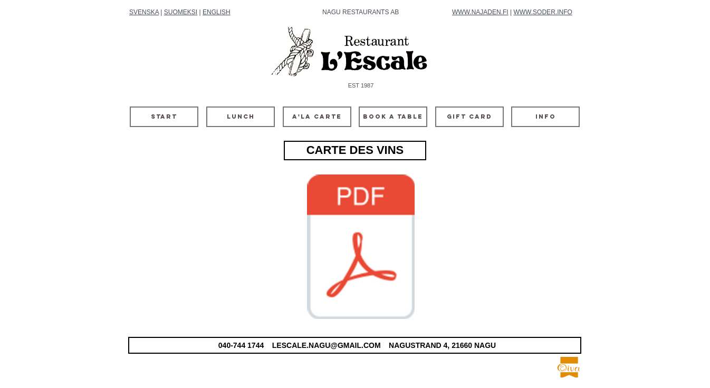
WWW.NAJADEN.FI (480, 12)
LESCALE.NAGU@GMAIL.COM (326, 345)
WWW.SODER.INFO (542, 12)
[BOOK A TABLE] (393, 116)
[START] (164, 116)
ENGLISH (217, 12)
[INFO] (545, 116)
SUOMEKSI (180, 12)
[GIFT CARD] (469, 116)
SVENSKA (144, 12)
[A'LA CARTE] (317, 116)
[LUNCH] (240, 116)
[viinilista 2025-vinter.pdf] (360, 248)
